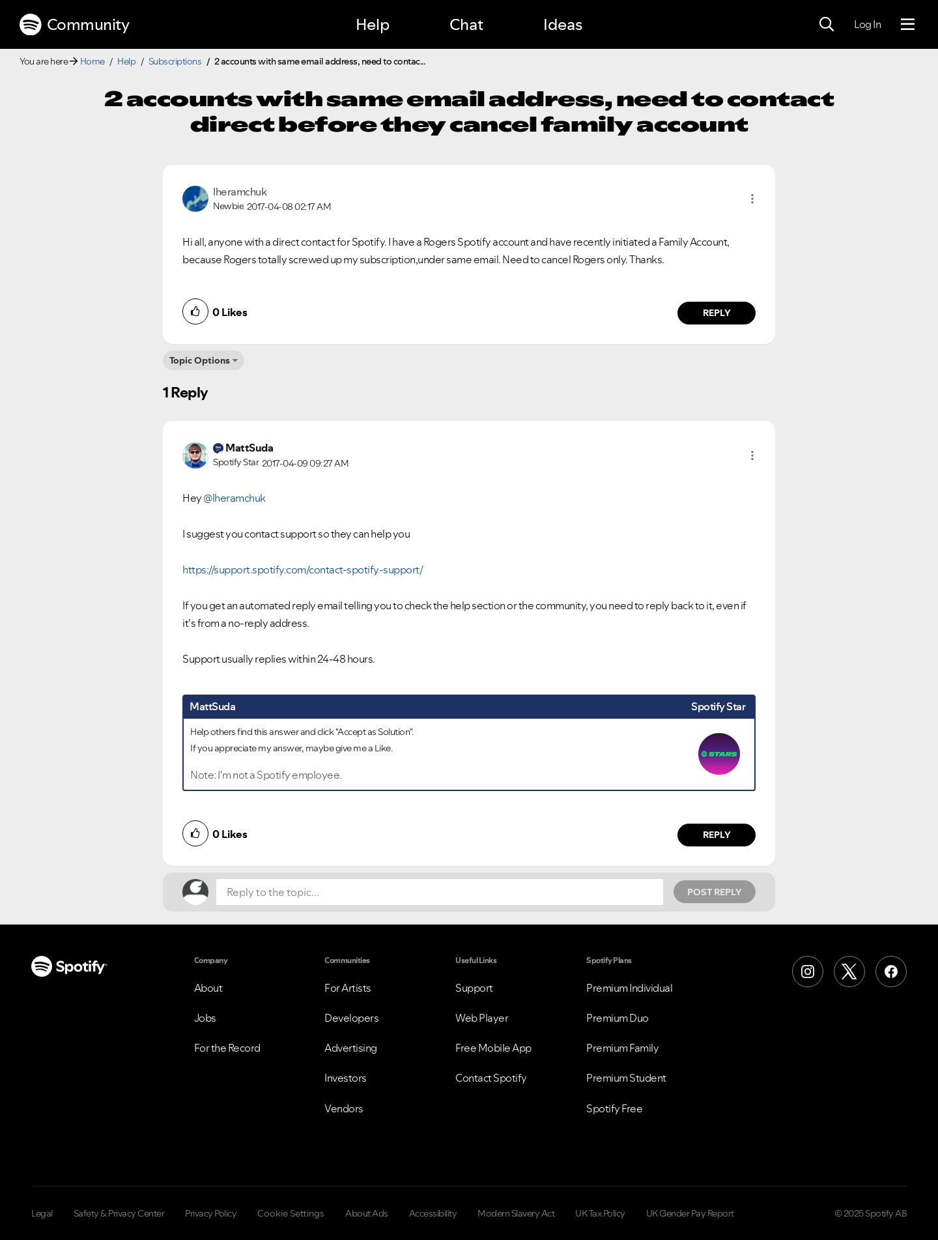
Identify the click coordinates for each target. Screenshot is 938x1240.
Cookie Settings (290, 1213)
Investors (345, 1078)
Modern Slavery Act (515, 1213)
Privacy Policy (210, 1213)
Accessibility (433, 1213)
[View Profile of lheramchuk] (239, 191)
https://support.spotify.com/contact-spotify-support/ (302, 569)
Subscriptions (175, 61)
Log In (867, 24)
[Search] (827, 24)
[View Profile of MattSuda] (249, 447)
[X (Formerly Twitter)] (849, 971)
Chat (466, 24)
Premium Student (626, 1078)
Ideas (562, 24)
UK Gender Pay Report (690, 1213)
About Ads (366, 1213)
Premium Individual (629, 988)
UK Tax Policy (600, 1213)
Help (373, 24)
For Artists (347, 988)
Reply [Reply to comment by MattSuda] (717, 834)
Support (474, 988)
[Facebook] (891, 971)
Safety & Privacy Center (119, 1213)
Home (92, 61)
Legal (42, 1213)
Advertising (350, 1048)
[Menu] (907, 25)
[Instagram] (807, 971)
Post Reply (714, 892)
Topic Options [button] (199, 360)
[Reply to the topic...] (439, 892)
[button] (752, 199)
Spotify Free (614, 1108)
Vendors (343, 1108)
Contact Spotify (491, 1078)
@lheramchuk (234, 498)
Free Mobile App (493, 1048)
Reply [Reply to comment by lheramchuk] (717, 312)
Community (74, 25)
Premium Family (622, 1048)
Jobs (205, 1018)
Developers (351, 1018)
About (208, 988)
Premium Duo (617, 1018)
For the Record (227, 1048)
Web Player (481, 1018)
